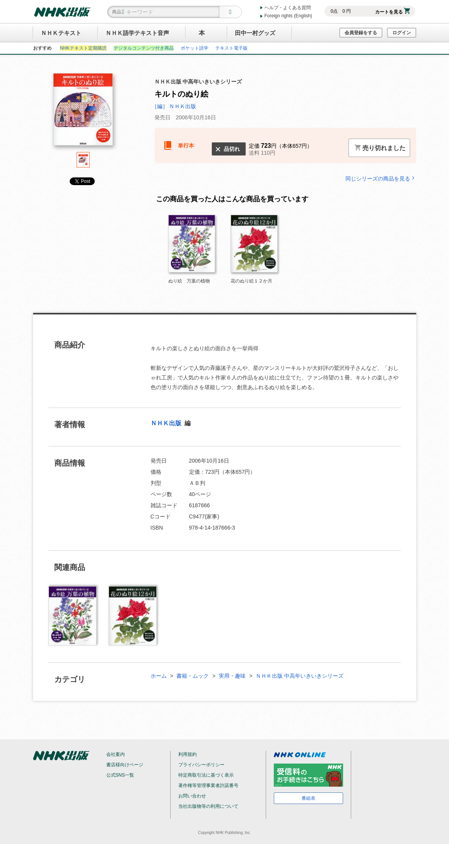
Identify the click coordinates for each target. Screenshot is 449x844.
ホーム (159, 676)
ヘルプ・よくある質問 (288, 7)
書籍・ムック (192, 676)
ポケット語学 (194, 48)
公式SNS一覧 (120, 775)
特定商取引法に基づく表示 (206, 775)
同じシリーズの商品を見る (380, 178)
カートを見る (392, 12)
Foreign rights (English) (288, 15)
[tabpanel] (83, 112)
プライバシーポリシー (201, 764)
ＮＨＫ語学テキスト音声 (137, 33)
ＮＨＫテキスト (61, 33)
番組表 (308, 798)
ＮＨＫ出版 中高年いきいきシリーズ (299, 676)
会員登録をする (361, 32)
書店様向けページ (124, 764)
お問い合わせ (192, 796)
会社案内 (115, 754)
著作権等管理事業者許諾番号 (208, 785)
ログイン (401, 32)
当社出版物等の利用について (208, 806)
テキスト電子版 (231, 48)
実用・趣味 (232, 676)
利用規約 (187, 754)
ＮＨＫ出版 (167, 423)
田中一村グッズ (255, 33)
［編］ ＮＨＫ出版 (174, 106)
